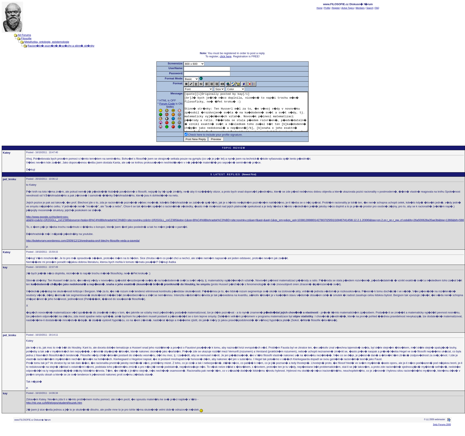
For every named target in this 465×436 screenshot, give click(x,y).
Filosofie (26, 38)
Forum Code (159, 103)
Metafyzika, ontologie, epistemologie (46, 41)
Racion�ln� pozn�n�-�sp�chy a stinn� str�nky (61, 45)
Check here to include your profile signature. (208, 142)
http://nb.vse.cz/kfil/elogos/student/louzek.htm (54, 410)
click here (226, 56)
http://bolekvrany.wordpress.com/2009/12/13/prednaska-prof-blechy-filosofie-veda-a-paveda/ (83, 248)
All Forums (24, 35)
